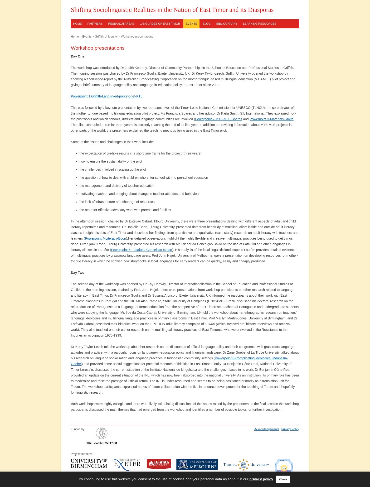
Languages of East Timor (160, 23)
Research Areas (121, 23)
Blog (207, 23)
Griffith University (106, 36)
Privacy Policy (290, 429)
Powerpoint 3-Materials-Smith (271, 119)
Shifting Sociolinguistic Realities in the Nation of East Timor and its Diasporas (172, 9)
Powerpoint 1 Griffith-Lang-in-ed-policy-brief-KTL (106, 96)
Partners (95, 23)
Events (191, 23)
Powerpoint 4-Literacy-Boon (105, 238)
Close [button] (283, 479)
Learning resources (259, 23)
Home (77, 23)
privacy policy (261, 479)
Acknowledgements (266, 429)
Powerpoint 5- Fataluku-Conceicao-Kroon (141, 250)
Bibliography (227, 23)
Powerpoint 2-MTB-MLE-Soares (218, 119)
